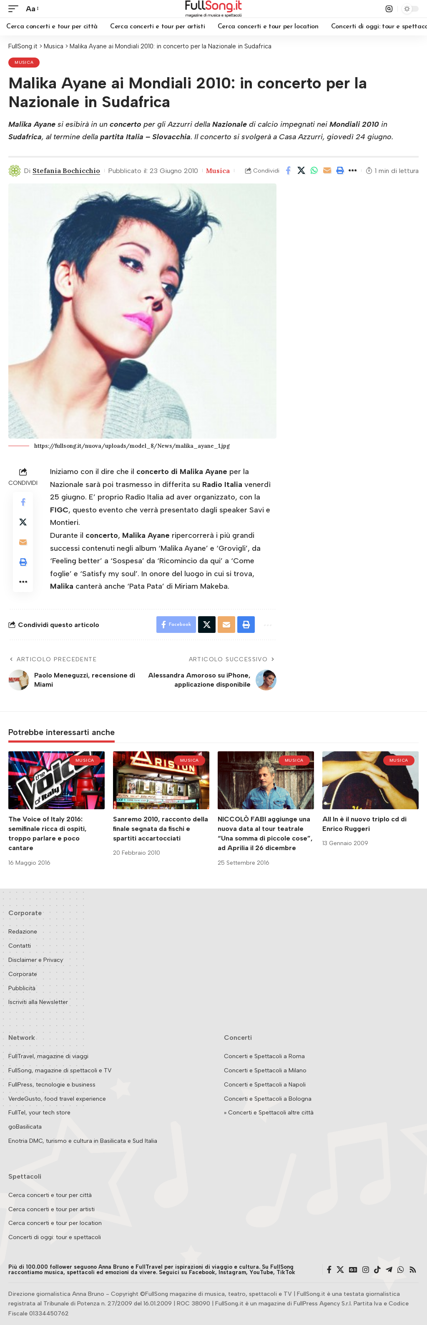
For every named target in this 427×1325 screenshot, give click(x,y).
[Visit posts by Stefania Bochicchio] (14, 171)
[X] (340, 1269)
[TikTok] (377, 1269)
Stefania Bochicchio (66, 170)
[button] (15, 9)
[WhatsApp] (400, 1269)
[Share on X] (301, 170)
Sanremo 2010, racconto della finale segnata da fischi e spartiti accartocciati (160, 828)
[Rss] (413, 1269)
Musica (24, 62)
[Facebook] (329, 1269)
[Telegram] (389, 1269)
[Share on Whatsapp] (314, 170)
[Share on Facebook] (288, 170)
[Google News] (353, 1269)
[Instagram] (365, 1269)
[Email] (327, 170)
